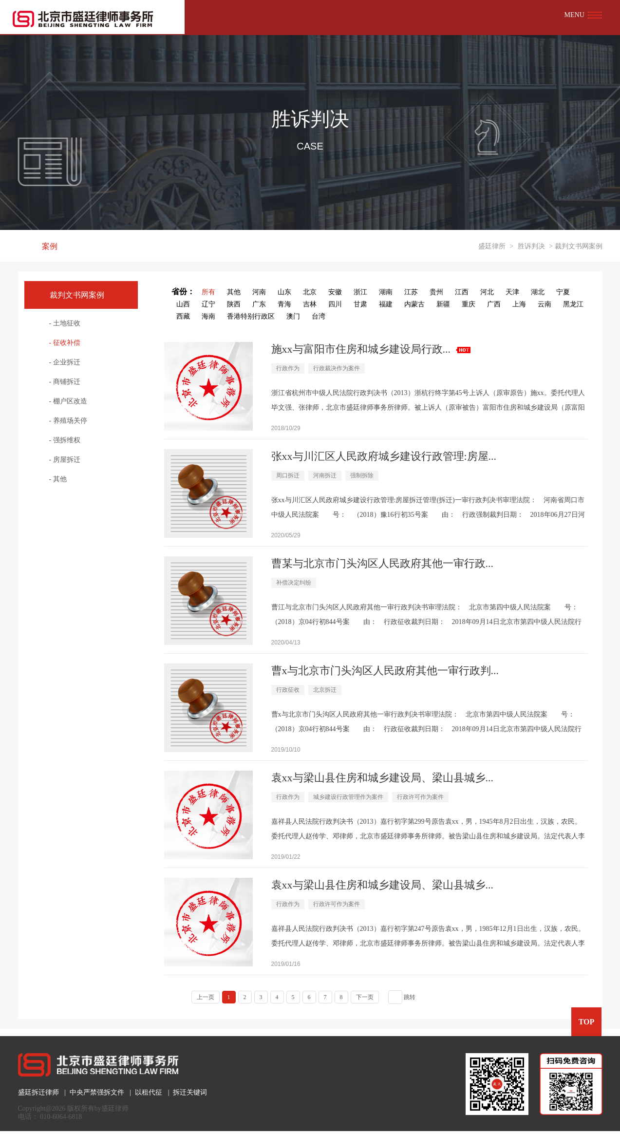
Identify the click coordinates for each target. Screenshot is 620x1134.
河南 (259, 292)
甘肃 (360, 304)
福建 (386, 304)
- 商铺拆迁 (64, 381)
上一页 (205, 997)
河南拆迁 (325, 475)
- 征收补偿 (64, 342)
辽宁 (208, 304)
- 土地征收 (64, 323)
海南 (208, 316)
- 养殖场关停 (68, 420)
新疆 (443, 304)
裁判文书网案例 (77, 295)
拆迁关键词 (190, 1092)
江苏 (411, 292)
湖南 (386, 292)
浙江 (360, 292)
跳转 (409, 997)
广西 (494, 304)
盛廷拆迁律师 (38, 1092)
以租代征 (148, 1092)
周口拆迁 (288, 475)
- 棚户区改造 (68, 401)
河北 (487, 292)
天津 (512, 292)
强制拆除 (362, 475)
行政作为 (288, 368)
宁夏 (563, 292)
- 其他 (58, 479)
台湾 (318, 316)
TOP (587, 1022)
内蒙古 (414, 304)
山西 (183, 304)
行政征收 (288, 689)
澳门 (293, 316)
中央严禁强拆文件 (97, 1092)
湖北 (538, 292)
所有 (208, 292)
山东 (284, 292)
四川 (335, 304)
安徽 (335, 292)
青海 (284, 304)
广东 (259, 304)
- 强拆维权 (64, 440)
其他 (234, 292)
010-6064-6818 (61, 1116)
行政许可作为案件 (420, 797)
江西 (462, 292)
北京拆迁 (325, 689)
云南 (544, 304)
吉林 (310, 304)
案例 (49, 246)
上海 (519, 304)
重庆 (468, 304)
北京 (310, 292)
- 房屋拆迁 (64, 459)
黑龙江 (573, 304)
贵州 (436, 292)
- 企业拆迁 (64, 362)
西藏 (183, 316)
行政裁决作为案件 (336, 368)
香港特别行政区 (251, 316)
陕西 (234, 304)
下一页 (365, 997)
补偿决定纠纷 (293, 582)
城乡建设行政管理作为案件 (348, 797)
